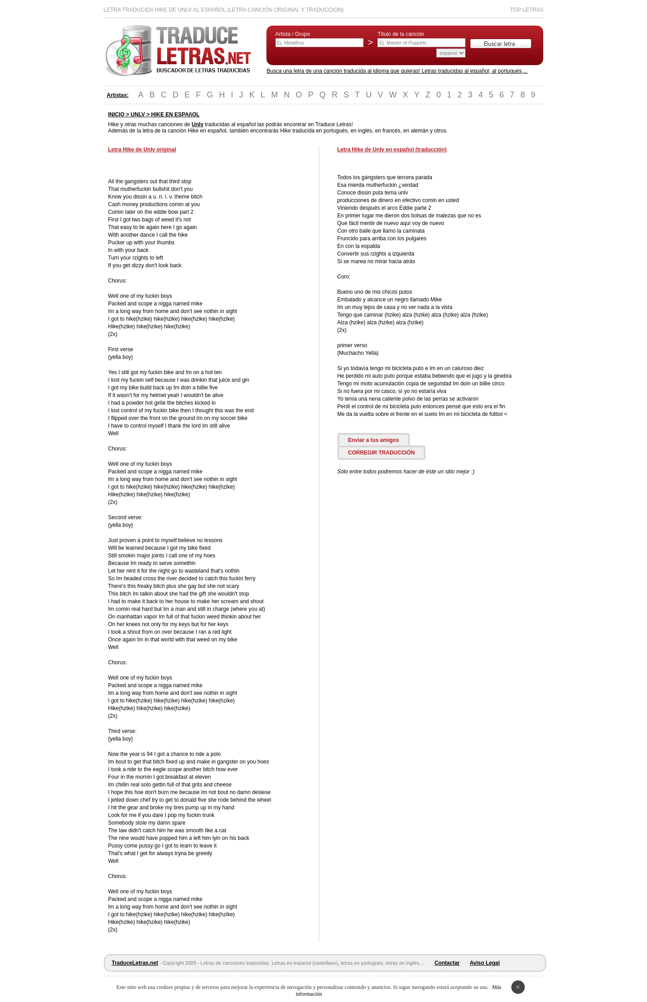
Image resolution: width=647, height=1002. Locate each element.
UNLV (138, 114)
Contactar (447, 963)
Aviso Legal (485, 963)
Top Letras (526, 10)
